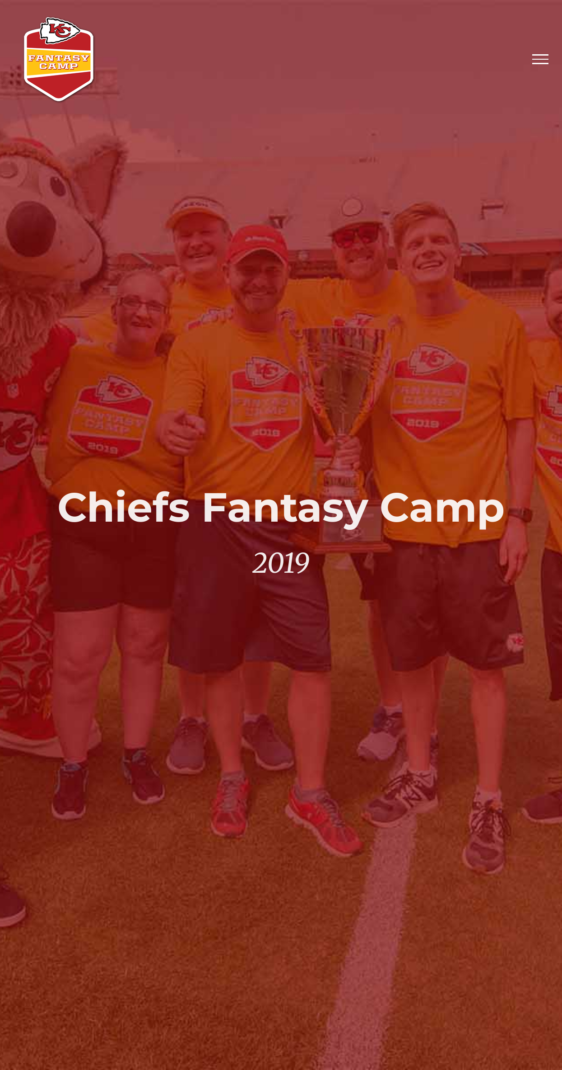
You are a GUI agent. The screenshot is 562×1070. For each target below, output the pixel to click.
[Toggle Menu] (540, 59)
